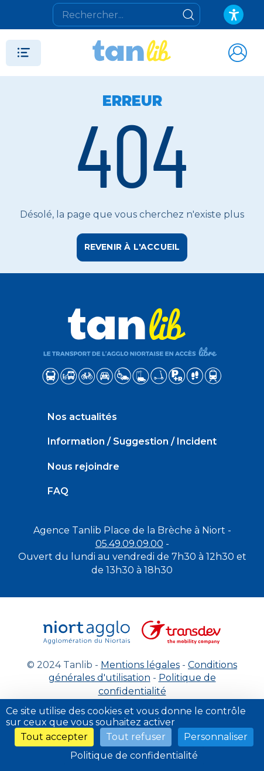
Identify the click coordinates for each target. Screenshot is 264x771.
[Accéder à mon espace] (237, 53)
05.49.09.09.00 (129, 543)
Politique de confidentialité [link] (134, 755)
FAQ (57, 491)
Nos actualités (82, 416)
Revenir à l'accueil (132, 247)
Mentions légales (140, 664)
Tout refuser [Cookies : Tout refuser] (136, 736)
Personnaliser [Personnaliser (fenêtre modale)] (216, 736)
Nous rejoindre (83, 466)
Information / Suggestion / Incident (132, 441)
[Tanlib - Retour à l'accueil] (131, 52)
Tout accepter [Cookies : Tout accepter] (54, 736)
